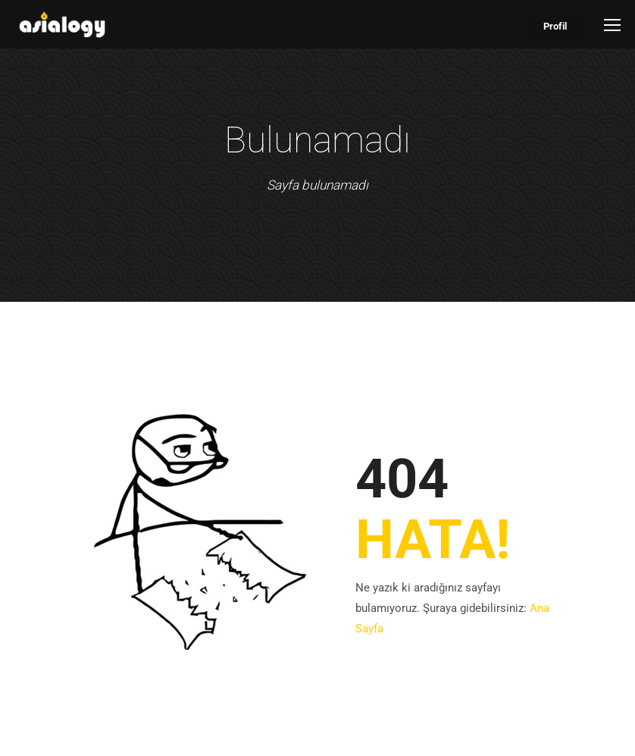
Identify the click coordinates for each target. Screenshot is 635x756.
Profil (555, 26)
